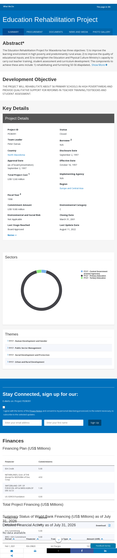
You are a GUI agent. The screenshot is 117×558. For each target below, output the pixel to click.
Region (63, 184)
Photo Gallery (101, 31)
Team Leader (15, 139)
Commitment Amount (20, 205)
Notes (11, 235)
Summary (13, 31)
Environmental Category (73, 205)
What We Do (8, 6)
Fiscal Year (14, 194)
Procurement (35, 31)
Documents (56, 31)
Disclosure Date (68, 150)
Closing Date (67, 215)
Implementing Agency (72, 174)
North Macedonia (16, 154)
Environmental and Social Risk (24, 215)
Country (12, 150)
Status (63, 129)
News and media (78, 31)
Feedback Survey (103, 545)
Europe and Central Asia (71, 188)
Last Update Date (69, 225)
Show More (99, 65)
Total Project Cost (19, 174)
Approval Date (15, 160)
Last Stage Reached (19, 225)
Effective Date (67, 160)
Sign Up (95, 422)
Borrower (66, 140)
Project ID (13, 129)
